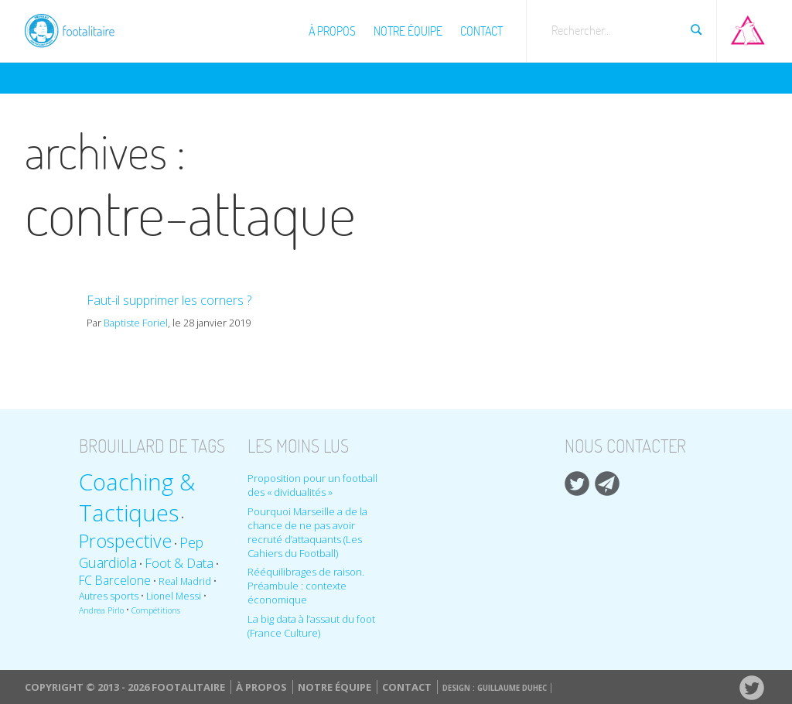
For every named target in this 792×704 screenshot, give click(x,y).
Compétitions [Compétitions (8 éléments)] (155, 610)
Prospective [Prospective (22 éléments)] (125, 540)
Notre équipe (408, 31)
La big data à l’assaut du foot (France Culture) (311, 626)
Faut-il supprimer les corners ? (169, 300)
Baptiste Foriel (136, 323)
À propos (332, 31)
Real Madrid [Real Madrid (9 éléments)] (185, 581)
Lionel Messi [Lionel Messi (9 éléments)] (173, 596)
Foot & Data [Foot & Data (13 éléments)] (179, 563)
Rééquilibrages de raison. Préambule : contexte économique (306, 586)
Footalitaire (79, 29)
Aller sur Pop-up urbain (748, 27)
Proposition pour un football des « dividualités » (312, 485)
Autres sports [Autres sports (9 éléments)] (108, 596)
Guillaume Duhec (512, 688)
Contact (481, 31)
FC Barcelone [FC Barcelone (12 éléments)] (115, 580)
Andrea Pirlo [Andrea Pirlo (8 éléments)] (101, 610)
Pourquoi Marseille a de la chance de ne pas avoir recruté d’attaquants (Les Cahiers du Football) (307, 532)
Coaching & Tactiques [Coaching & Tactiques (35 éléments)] (137, 497)
